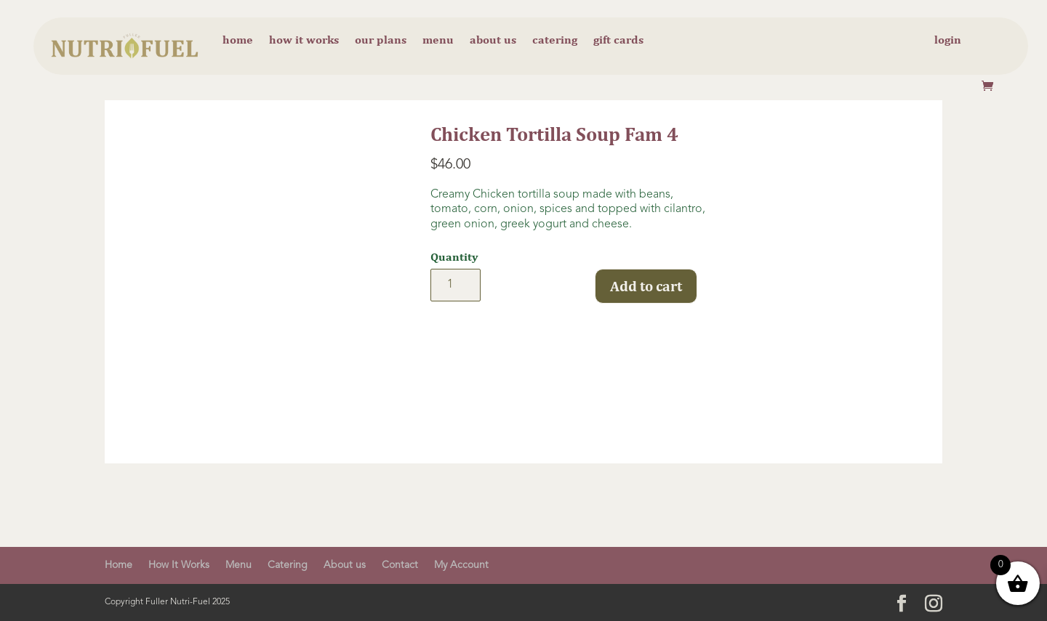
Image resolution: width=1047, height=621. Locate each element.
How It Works (178, 565)
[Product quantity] (455, 285)
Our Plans (380, 40)
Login (947, 40)
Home (237, 40)
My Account (461, 565)
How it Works (304, 40)
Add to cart (646, 285)
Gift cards (618, 40)
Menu (438, 40)
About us (493, 40)
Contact (400, 565)
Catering (554, 40)
